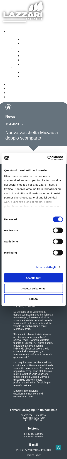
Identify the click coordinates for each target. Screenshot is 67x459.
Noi (9, 97)
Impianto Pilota (32, 64)
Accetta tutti (33, 277)
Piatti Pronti (23, 47)
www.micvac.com (23, 396)
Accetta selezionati (33, 288)
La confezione (32, 52)
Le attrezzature (32, 60)
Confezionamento (27, 80)
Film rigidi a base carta (38, 39)
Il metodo (28, 56)
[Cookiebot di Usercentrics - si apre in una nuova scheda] (48, 157)
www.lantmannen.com (25, 393)
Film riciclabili (24, 35)
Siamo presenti (18, 93)
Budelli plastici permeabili (40, 76)
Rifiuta (33, 298)
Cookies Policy (33, 455)
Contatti (13, 89)
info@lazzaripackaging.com (33, 450)
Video (11, 84)
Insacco (20, 68)
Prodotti (13, 31)
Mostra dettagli (46, 267)
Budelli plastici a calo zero (41, 72)
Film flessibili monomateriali (42, 43)
